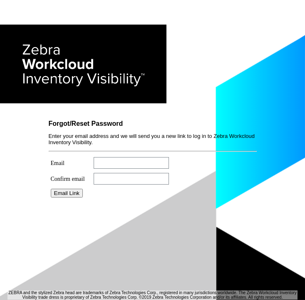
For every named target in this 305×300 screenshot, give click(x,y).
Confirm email (68, 179)
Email (57, 163)
